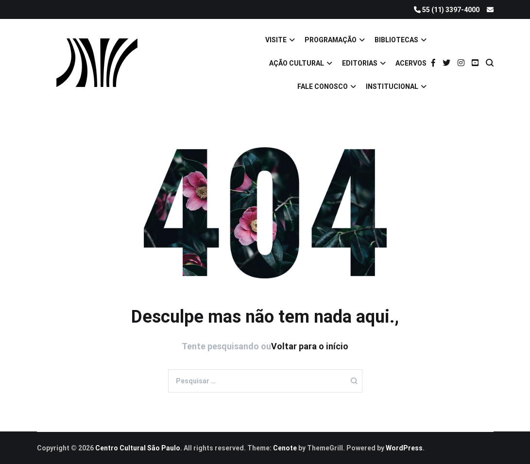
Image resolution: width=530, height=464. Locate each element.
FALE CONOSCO (322, 86)
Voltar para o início (309, 346)
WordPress (404, 448)
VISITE (276, 40)
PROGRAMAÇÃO (331, 40)
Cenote (285, 448)
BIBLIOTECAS (396, 40)
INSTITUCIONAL (392, 86)
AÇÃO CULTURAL (296, 63)
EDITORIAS (359, 63)
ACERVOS (411, 63)
